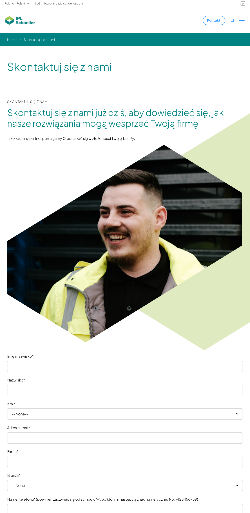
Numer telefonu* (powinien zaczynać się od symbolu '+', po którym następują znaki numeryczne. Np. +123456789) (102, 499)
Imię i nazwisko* (20, 356)
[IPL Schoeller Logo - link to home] (20, 20)
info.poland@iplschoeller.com (62, 3)
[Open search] (232, 20)
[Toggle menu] (242, 20)
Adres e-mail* (18, 427)
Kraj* (11, 403)
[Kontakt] (214, 20)
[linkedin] (243, 3)
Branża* (13, 475)
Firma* (12, 451)
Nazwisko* (16, 380)
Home (12, 40)
